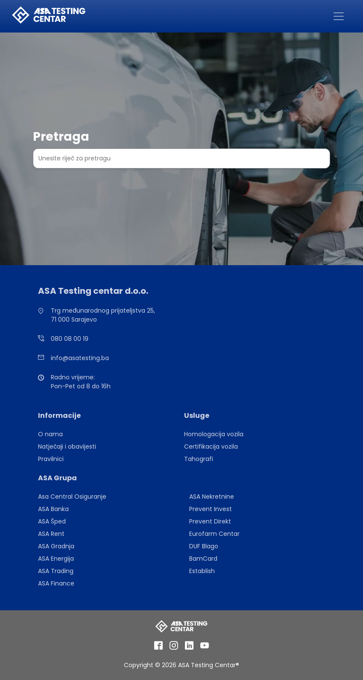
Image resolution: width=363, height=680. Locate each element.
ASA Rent (51, 533)
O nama (50, 434)
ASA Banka (53, 509)
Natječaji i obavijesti (67, 446)
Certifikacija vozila (211, 446)
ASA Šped (52, 521)
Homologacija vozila (213, 434)
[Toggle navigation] (338, 16)
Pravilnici (51, 459)
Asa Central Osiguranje (72, 496)
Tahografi (198, 459)
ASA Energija (56, 558)
